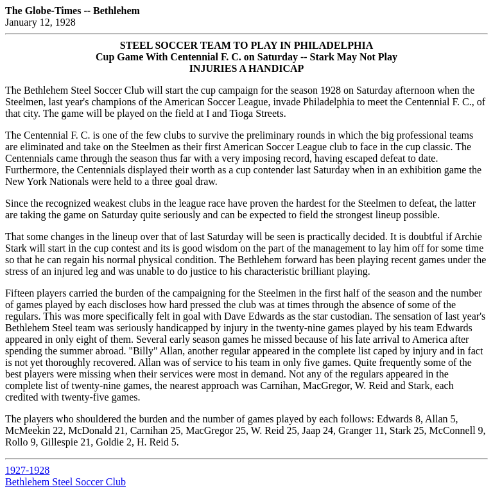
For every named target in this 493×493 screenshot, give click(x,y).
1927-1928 (27, 470)
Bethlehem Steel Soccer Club (65, 481)
